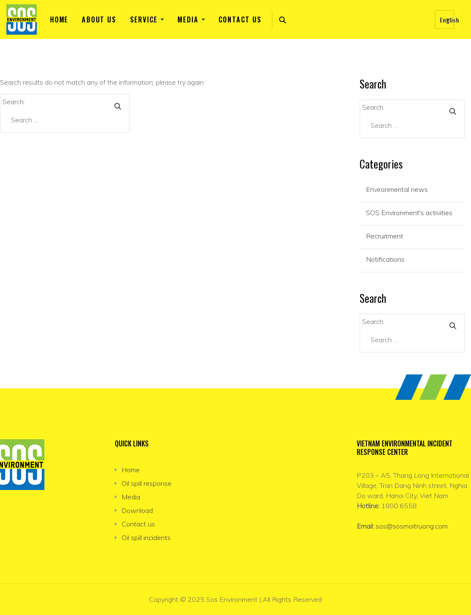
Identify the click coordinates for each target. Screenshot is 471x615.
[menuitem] (444, 19)
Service (144, 19)
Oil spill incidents (146, 537)
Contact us (240, 19)
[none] (444, 19)
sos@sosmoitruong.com (412, 526)
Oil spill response (147, 483)
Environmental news (397, 189)
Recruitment (384, 236)
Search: (14, 101)
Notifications (385, 259)
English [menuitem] (449, 19)
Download (137, 510)
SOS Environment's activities (409, 212)
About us (99, 19)
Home (59, 19)
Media (187, 19)
